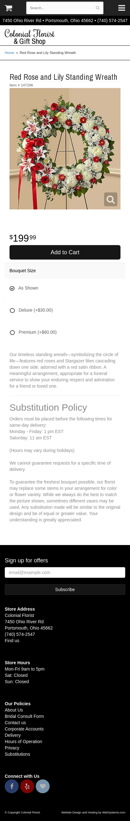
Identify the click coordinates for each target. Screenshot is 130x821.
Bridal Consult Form (24, 716)
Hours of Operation (23, 741)
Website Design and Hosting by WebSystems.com (93, 812)
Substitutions (17, 754)
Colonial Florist (65, 36)
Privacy (12, 747)
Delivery (13, 735)
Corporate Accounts (24, 728)
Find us (12, 640)
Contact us (15, 722)
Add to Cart (65, 252)
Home (9, 53)
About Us (14, 710)
